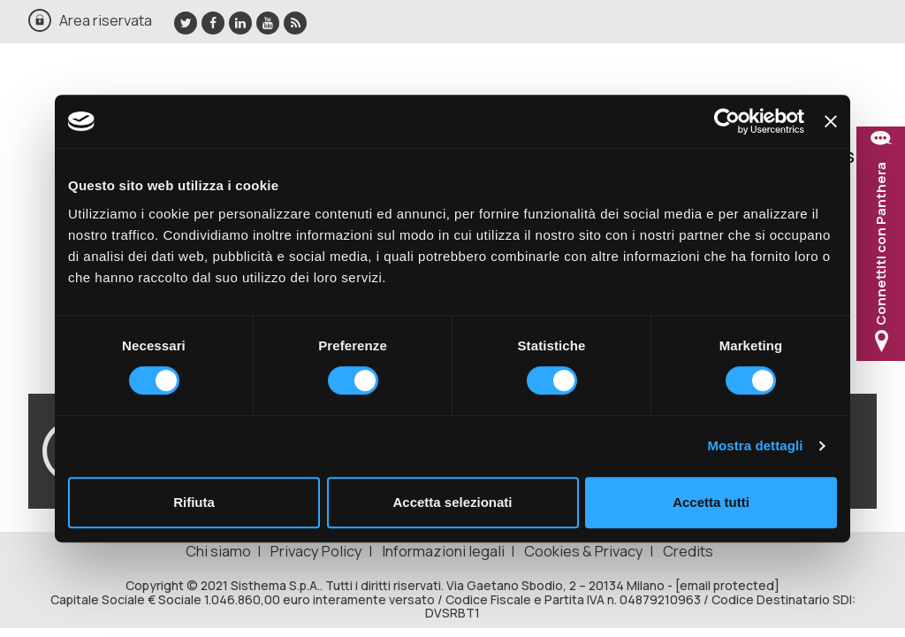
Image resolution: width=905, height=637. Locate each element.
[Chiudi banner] (831, 121)
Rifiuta (194, 502)
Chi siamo (218, 551)
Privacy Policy (316, 551)
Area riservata (105, 20)
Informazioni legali (443, 551)
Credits (688, 551)
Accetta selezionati (452, 502)
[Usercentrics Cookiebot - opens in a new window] (727, 121)
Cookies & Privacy (583, 551)
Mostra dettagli (754, 445)
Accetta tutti (711, 502)
